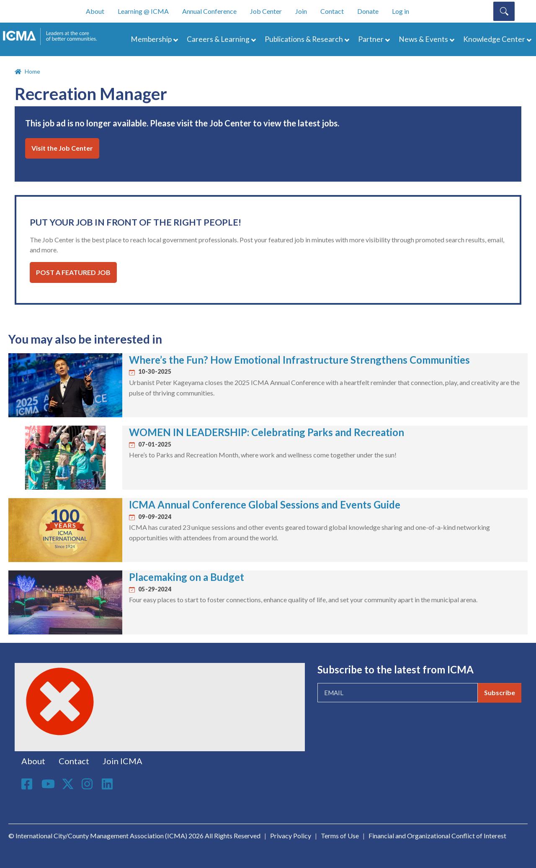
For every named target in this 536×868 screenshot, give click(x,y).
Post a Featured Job (73, 272)
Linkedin (108, 784)
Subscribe (499, 692)
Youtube (48, 784)
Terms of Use (340, 836)
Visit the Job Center (62, 148)
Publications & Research (304, 39)
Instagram (88, 784)
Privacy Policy (290, 836)
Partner (371, 39)
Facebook (28, 784)
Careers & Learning (218, 39)
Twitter (68, 784)
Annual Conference (209, 11)
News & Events (423, 39)
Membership (151, 39)
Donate (368, 11)
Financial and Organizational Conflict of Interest (437, 836)
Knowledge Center (494, 39)
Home (32, 71)
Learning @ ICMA (143, 11)
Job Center (266, 11)
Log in (400, 11)
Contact (332, 11)
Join (301, 11)
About (95, 11)
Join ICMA (122, 761)
